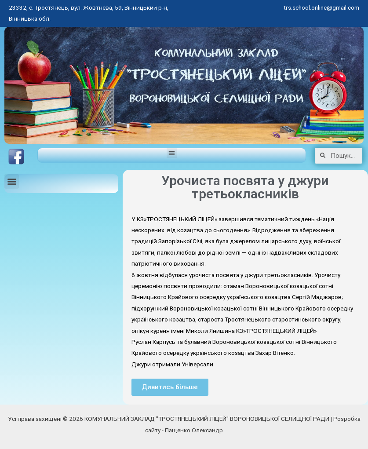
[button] (172, 153)
